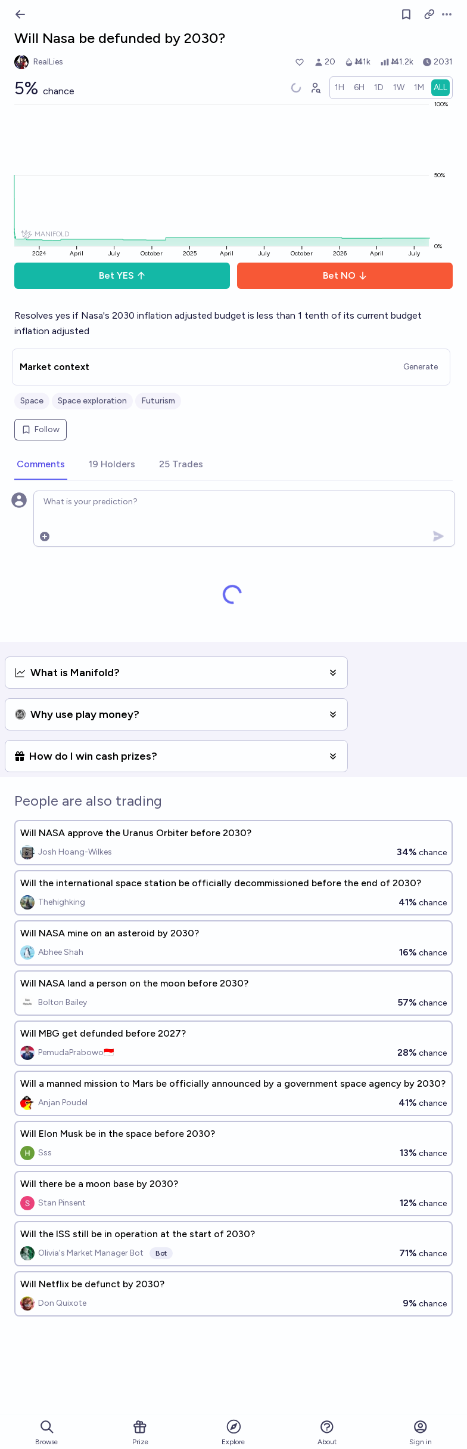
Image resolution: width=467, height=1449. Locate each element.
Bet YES (122, 275)
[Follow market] (406, 14)
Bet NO (345, 275)
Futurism (158, 401)
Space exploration (92, 401)
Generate (420, 367)
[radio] (339, 87)
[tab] (40, 465)
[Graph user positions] (315, 87)
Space (31, 401)
